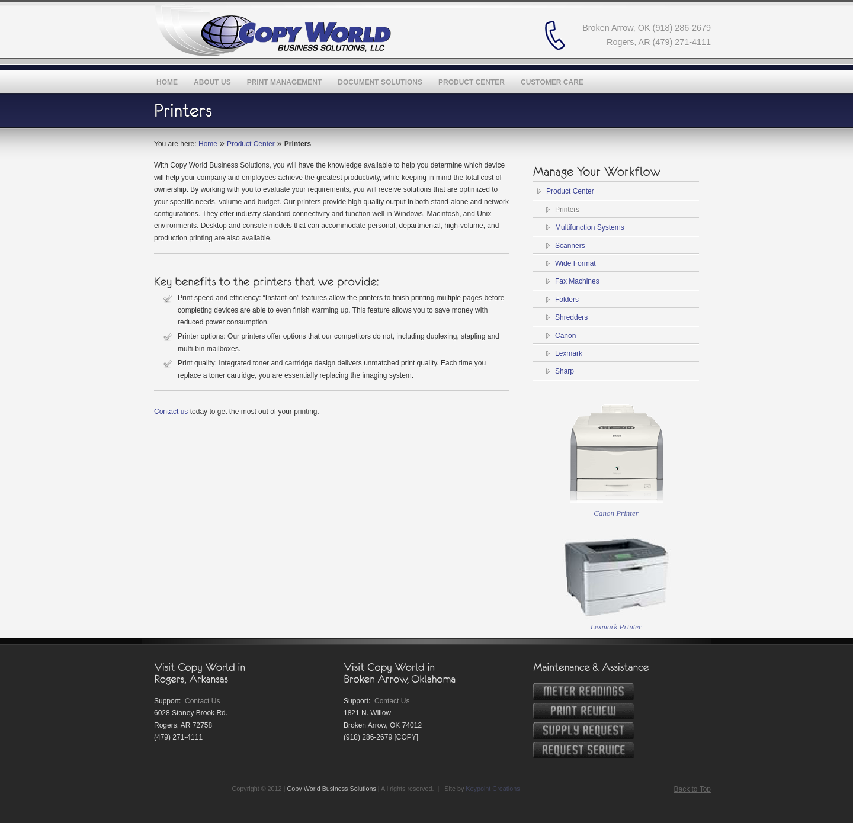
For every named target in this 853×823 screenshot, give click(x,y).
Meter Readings (583, 691)
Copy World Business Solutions (331, 788)
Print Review (583, 711)
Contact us (171, 411)
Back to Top (692, 789)
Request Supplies (583, 730)
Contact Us (202, 701)
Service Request (583, 750)
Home (207, 144)
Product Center (251, 144)
